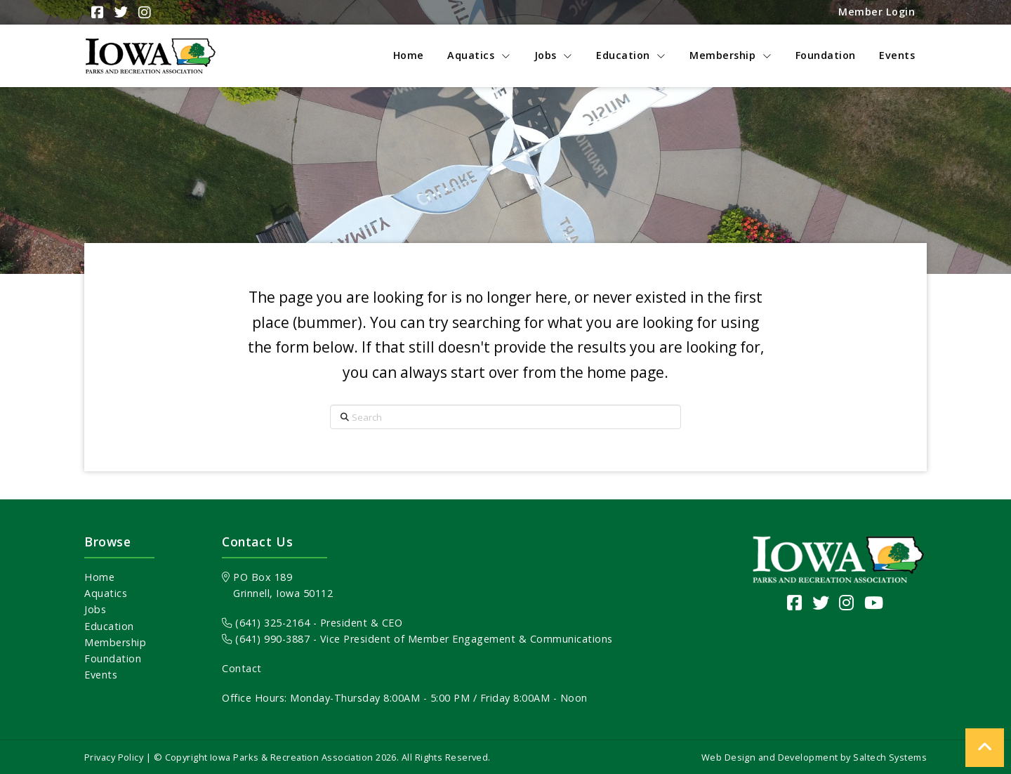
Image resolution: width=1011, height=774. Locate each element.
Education (109, 626)
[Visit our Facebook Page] (794, 602)
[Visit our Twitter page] (821, 602)
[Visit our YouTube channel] (874, 602)
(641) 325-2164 (266, 622)
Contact (242, 668)
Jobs (95, 609)
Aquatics (105, 593)
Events (100, 674)
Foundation (112, 658)
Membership (115, 642)
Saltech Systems (890, 757)
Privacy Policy (113, 757)
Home (99, 577)
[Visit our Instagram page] (846, 602)
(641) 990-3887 (266, 638)
